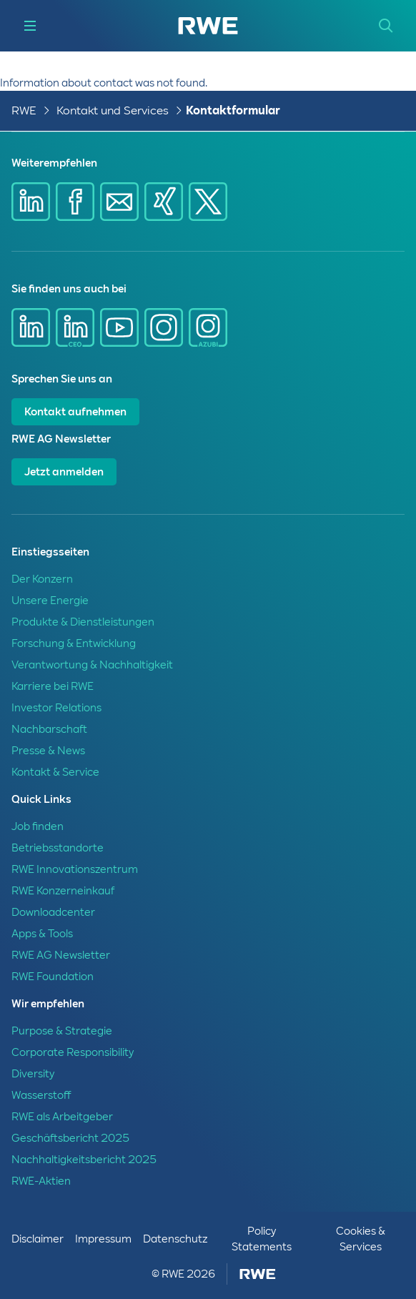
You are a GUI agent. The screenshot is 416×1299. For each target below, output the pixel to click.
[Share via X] (208, 201)
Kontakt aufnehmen (75, 411)
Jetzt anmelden (64, 471)
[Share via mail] (119, 201)
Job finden (37, 826)
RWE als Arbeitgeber (62, 1116)
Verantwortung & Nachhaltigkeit (92, 664)
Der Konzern (42, 579)
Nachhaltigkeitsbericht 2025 (84, 1159)
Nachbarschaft (49, 729)
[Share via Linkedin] (30, 201)
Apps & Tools (42, 933)
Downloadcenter (53, 912)
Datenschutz (175, 1239)
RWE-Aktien (41, 1181)
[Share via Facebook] (75, 201)
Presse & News (48, 750)
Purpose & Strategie (61, 1030)
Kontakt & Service (55, 772)
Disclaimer (37, 1239)
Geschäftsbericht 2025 (70, 1138)
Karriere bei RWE (52, 686)
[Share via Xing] (163, 201)
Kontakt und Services (112, 110)
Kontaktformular (233, 110)
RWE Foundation (52, 976)
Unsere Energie (50, 600)
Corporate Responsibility (72, 1052)
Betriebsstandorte (57, 847)
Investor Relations (56, 707)
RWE (23, 110)
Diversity (32, 1073)
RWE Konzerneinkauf (62, 890)
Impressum (103, 1239)
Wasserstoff (41, 1095)
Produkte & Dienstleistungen (82, 622)
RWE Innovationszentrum (74, 869)
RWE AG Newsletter (60, 955)
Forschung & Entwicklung (73, 643)
